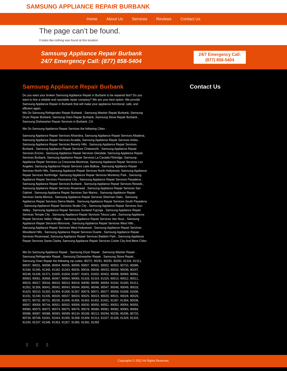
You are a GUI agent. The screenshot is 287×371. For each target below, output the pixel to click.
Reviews (164, 19)
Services (139, 19)
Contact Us (190, 19)
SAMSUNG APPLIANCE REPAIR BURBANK (88, 6)
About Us (114, 19)
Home (92, 19)
